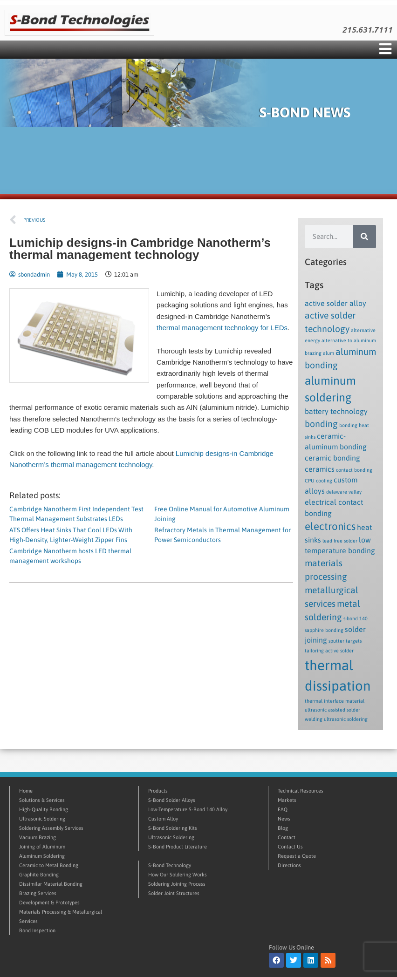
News (284, 818)
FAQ (282, 809)
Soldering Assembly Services (51, 828)
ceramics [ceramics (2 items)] (320, 469)
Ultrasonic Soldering (42, 818)
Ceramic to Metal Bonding (48, 865)
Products (158, 791)
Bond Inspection (37, 930)
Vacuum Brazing (37, 837)
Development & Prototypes (49, 902)
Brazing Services (37, 893)
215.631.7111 (367, 30)
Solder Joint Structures (173, 893)
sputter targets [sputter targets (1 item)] (345, 641)
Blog (283, 828)
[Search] (364, 236)
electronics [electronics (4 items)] (330, 526)
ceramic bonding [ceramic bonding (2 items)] (332, 458)
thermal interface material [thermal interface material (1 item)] (334, 701)
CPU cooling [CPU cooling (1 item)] (318, 480)
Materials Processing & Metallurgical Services (60, 916)
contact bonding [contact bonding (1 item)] (354, 470)
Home (26, 791)
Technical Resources (300, 791)
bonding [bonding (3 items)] (321, 424)
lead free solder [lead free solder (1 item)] (339, 540)
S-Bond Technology (169, 865)
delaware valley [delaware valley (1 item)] (344, 492)
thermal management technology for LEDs (222, 328)
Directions (289, 865)
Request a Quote (297, 856)
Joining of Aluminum (42, 846)
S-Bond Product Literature (177, 846)
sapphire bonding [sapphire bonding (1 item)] (324, 630)
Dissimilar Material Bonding (50, 884)
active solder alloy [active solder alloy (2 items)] (335, 303)
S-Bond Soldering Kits (172, 828)
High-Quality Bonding (43, 809)
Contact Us (290, 846)
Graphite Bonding (39, 874)
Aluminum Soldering (42, 856)
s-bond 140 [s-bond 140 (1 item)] (355, 618)
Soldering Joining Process (176, 884)
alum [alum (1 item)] (328, 353)
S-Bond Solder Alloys (171, 800)
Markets (287, 800)
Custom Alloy (163, 818)
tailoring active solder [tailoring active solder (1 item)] (329, 650)
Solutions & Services (42, 800)
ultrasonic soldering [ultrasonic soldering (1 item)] (346, 719)
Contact (286, 837)
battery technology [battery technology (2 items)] (336, 411)
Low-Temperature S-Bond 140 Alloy (187, 809)
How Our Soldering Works (177, 874)
